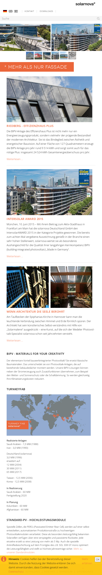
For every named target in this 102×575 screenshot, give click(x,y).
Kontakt (29, 11)
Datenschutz (16, 571)
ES (15, 11)
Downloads (46, 11)
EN (10, 11)
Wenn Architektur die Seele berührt (36, 311)
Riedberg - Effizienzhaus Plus (30, 126)
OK (98, 559)
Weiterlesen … (15, 159)
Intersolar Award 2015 (25, 219)
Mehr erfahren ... (87, 563)
